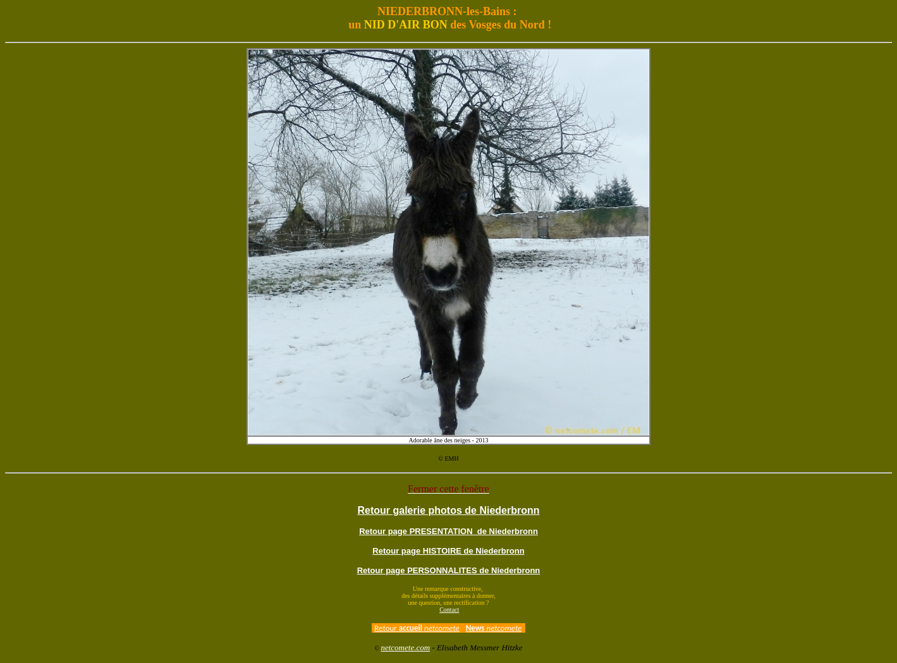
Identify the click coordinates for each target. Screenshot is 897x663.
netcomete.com (405, 647)
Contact (449, 609)
